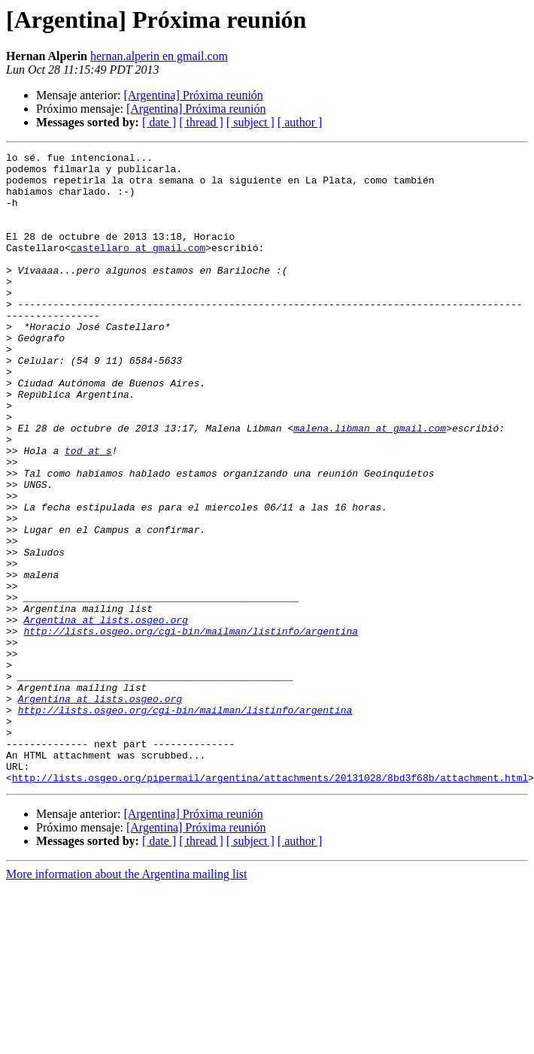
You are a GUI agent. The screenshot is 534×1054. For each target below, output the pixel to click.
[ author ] (300, 122)
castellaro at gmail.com (138, 267)
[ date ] (159, 122)
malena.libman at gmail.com (369, 484)
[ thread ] (201, 122)
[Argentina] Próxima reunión (192, 95)
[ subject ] (250, 122)
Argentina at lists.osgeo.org (105, 714)
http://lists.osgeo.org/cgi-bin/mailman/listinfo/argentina (190, 727)
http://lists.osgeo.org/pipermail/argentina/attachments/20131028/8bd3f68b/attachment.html (270, 903)
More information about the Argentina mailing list (126, 1000)
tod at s (88, 511)
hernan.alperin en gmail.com (159, 56)
